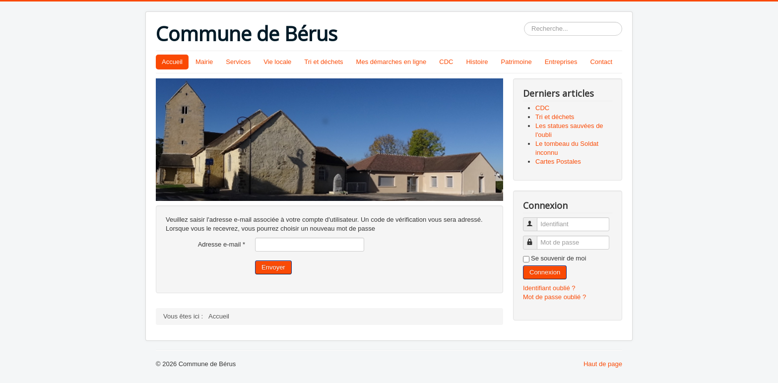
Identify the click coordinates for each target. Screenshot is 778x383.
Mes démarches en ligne (391, 61)
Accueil (172, 61)
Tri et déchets (323, 61)
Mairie (204, 61)
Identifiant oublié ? (549, 288)
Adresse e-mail (221, 244)
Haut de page (603, 364)
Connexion (544, 272)
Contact (601, 61)
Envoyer (273, 267)
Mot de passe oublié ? (554, 297)
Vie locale (277, 61)
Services (238, 61)
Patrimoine (516, 61)
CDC (446, 61)
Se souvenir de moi (558, 258)
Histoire (477, 61)
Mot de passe (534, 238)
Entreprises (561, 61)
